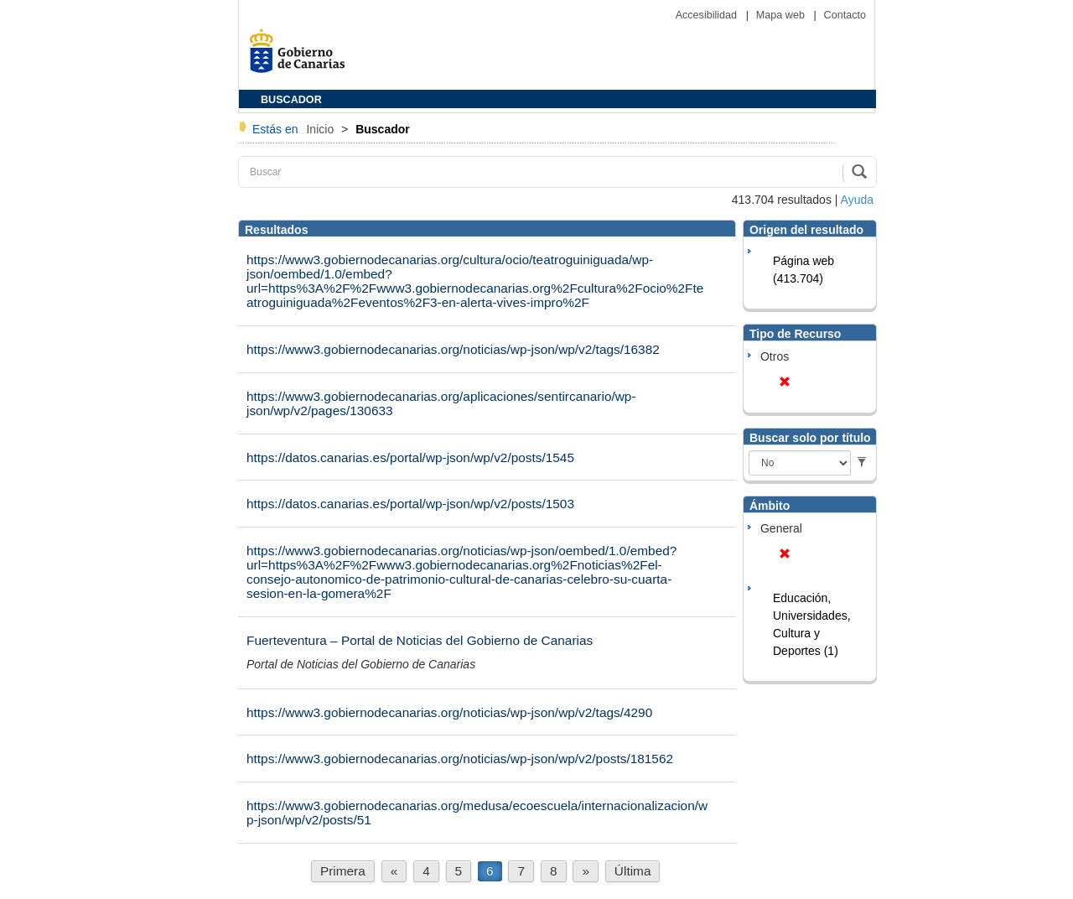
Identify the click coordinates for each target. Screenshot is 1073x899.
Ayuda (857, 199)
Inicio (321, 129)
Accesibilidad (708, 15)
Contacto (845, 15)
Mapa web (782, 15)
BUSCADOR (291, 100)
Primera (342, 871)
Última (632, 871)
